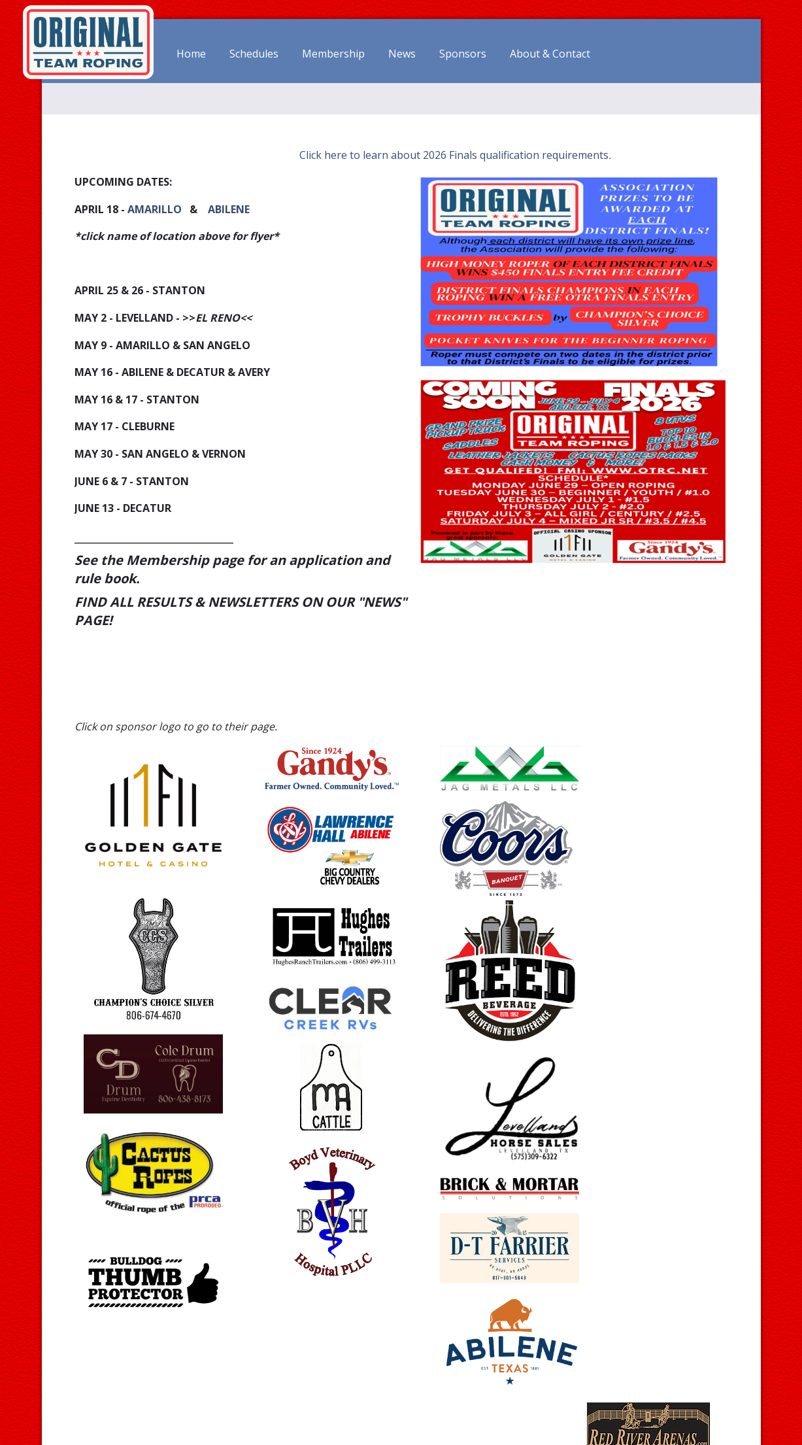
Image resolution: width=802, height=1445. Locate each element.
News (402, 54)
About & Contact (550, 54)
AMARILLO (154, 208)
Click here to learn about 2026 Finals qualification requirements (453, 154)
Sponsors (462, 54)
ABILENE (229, 208)
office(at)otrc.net (662, 1398)
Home (191, 54)
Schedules (253, 54)
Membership (333, 54)
